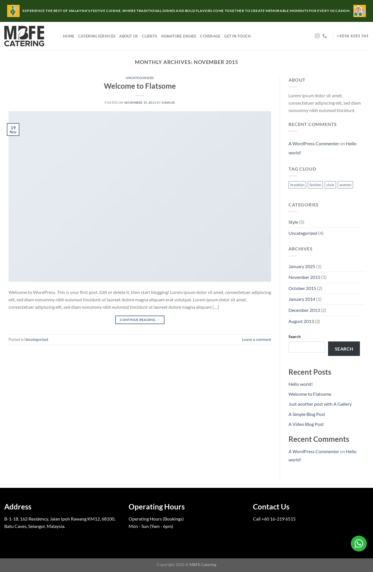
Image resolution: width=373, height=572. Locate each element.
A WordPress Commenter (313, 143)
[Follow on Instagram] (317, 36)
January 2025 (301, 266)
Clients (149, 36)
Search (294, 336)
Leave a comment (256, 339)
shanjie (168, 102)
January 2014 (301, 299)
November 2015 (304, 277)
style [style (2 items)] (330, 185)
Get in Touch (237, 36)
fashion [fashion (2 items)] (315, 185)
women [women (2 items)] (345, 185)
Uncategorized (140, 78)
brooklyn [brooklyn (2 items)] (297, 185)
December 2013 (304, 310)
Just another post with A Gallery (320, 404)
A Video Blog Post (306, 424)
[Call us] (324, 36)
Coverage (210, 36)
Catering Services (96, 36)
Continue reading (140, 319)
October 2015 (302, 288)
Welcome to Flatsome (140, 86)
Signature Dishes (178, 36)
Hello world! (300, 384)
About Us (128, 36)
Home (68, 36)
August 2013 (301, 321)
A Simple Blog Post (306, 414)
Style (293, 222)
